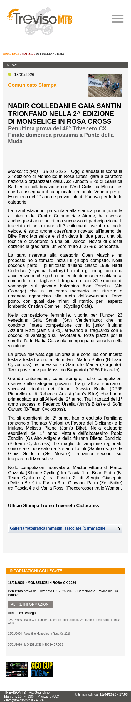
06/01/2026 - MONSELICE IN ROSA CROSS (36, 644)
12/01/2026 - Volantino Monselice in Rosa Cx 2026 (39, 633)
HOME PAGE (11, 53)
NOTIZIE (27, 53)
